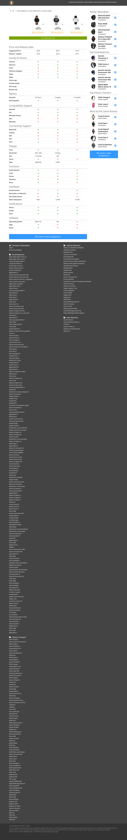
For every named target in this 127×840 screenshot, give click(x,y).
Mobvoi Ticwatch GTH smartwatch (19, 331)
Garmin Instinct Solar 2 (16, 268)
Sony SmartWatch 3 (15, 608)
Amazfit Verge (13, 423)
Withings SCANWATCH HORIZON (74, 248)
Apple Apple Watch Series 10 (18, 257)
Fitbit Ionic (12, 502)
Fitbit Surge (12, 628)
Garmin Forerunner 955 (16, 308)
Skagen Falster (13, 479)
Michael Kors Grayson (15, 477)
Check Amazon (37, 32)
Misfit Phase (67, 299)
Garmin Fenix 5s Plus (15, 459)
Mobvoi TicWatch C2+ (15, 378)
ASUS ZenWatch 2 (14, 561)
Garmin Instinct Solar (15, 385)
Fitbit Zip (11, 813)
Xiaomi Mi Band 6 (14, 646)
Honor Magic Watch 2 (15, 324)
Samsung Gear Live (15, 619)
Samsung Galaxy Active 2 (16, 412)
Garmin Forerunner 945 (16, 344)
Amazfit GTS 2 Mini (15, 360)
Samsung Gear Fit (14, 792)
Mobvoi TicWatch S (15, 500)
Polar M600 (12, 542)
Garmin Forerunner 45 (16, 419)
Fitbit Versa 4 (13, 295)
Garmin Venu (13, 410)
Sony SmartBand (14, 790)
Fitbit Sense (12, 376)
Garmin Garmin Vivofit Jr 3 (72, 322)
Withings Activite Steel (70, 308)
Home (11, 248)
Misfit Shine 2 (13, 756)
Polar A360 (12, 736)
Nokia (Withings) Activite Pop (72, 311)
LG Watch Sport (14, 520)
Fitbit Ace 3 (67, 331)
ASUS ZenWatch (14, 585)
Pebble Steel (13, 606)
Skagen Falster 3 (14, 396)
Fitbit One (12, 815)
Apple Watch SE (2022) (16, 284)
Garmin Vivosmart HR (15, 754)
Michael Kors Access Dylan (17, 531)
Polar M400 (12, 581)
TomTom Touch (13, 716)
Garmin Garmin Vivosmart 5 (17, 642)
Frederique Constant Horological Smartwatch (77, 281)
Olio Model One (14, 588)
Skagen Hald (67, 295)
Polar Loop (12, 772)
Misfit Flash (12, 797)
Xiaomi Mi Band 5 (14, 662)
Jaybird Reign (13, 743)
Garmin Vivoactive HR (15, 551)
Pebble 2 (11, 547)
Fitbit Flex (12, 819)
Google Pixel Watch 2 (15, 263)
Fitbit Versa (12, 475)
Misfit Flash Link (14, 770)
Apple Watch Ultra (14, 286)
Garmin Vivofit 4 (14, 687)
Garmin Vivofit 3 (14, 738)
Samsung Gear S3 (14, 536)
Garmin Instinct (14, 437)
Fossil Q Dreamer (14, 750)
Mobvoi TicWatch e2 (15, 434)
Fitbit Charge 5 (13, 644)
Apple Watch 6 (13, 369)
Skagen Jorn (67, 297)
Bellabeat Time (68, 252)
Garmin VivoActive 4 (15, 407)
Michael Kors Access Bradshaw (18, 529)
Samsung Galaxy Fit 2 (15, 653)
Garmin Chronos (14, 455)
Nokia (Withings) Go (15, 732)
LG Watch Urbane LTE (15, 601)
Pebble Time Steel (14, 590)
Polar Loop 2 (13, 759)
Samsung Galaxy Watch (16, 450)
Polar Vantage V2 (14, 340)
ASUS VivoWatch (14, 583)
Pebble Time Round (15, 565)
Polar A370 (12, 709)
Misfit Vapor (13, 527)
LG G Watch (12, 612)
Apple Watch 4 (13, 446)
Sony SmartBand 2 (14, 765)
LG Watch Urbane (14, 592)
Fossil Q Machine (69, 279)
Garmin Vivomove (69, 304)
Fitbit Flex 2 (12, 720)
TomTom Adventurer (15, 533)
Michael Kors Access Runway (18, 439)
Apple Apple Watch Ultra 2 (17, 259)
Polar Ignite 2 (13, 349)
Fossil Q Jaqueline (69, 290)
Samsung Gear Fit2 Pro (16, 700)
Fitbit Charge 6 (13, 639)
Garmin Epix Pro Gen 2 (16, 266)
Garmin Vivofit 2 (14, 810)
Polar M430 (12, 511)
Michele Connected (69, 286)
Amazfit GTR (13, 403)
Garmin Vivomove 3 (15, 394)
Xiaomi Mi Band (14, 727)
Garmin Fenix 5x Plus (15, 457)
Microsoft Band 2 (14, 763)
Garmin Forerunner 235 (16, 482)
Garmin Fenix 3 (13, 603)
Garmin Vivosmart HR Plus (17, 702)
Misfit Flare (12, 696)
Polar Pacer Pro (14, 304)
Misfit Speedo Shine (15, 768)
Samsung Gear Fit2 (15, 734)
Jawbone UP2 (13, 777)
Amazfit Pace (13, 473)
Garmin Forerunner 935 (16, 513)
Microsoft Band (13, 799)
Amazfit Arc (12, 684)
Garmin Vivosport (14, 698)
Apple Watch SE (14, 367)
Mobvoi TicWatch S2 (15, 432)
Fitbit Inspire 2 (13, 657)
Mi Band (12, 707)
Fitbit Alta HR (13, 714)
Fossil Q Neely (68, 293)
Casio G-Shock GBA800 (16, 452)
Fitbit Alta (12, 741)
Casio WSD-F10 (13, 554)
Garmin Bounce (68, 320)
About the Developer (15, 250)
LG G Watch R (13, 615)
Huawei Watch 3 (14, 362)
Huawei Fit (12, 538)
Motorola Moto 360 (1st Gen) (18, 617)
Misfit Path (67, 275)
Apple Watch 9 (13, 272)
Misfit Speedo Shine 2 (15, 723)
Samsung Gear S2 (14, 574)
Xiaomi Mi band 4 (14, 669)
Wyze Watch (13, 322)
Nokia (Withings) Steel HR (71, 302)
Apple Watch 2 (13, 540)
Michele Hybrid (68, 272)
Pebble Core (13, 729)
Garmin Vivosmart (14, 808)
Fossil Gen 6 (12, 315)
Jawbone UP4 (13, 774)
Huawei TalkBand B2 (15, 781)
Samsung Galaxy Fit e (15, 673)
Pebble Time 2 (13, 545)
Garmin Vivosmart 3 (15, 693)
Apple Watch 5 (13, 414)
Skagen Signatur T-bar (70, 288)
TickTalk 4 (66, 324)
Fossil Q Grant (68, 306)
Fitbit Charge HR (14, 786)
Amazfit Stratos (13, 470)
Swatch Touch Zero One (16, 597)
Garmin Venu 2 (13, 365)
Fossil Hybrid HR (69, 257)
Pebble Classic (13, 626)
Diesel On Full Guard (15, 484)
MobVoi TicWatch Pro (15, 461)
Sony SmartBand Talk (15, 788)
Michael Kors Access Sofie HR (18, 428)
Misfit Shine (12, 795)
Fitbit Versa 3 (13, 374)
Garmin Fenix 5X (14, 504)
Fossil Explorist (13, 468)
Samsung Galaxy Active (16, 421)
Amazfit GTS (13, 401)
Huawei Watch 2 (14, 515)
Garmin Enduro (14, 335)
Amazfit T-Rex (13, 398)
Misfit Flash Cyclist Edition (17, 752)
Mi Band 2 (12, 705)
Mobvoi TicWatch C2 (15, 441)
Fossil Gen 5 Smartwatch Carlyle (19, 405)
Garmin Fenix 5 (13, 509)
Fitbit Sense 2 (13, 297)
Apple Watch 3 (13, 493)
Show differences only (48, 38)
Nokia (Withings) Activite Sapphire (74, 313)
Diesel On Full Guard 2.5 (16, 448)
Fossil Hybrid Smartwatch (71, 259)
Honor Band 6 (13, 651)
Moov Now (12, 761)
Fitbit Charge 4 (13, 664)
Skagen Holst (68, 270)
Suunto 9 (12, 333)
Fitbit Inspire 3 (13, 293)
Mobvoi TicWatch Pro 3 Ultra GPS (19, 313)
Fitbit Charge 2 (13, 718)
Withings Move (68, 268)
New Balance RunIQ (15, 524)
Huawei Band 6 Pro (15, 648)
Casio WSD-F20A (14, 464)
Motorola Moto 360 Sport (17, 572)
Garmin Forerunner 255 (16, 306)
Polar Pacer (12, 302)
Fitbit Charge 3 (13, 678)
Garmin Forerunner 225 (16, 576)
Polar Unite (12, 380)
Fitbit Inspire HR (14, 671)
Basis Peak (12, 630)
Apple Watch (13, 633)
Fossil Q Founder (14, 558)
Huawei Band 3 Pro (15, 666)
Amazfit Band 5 (13, 660)
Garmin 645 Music (14, 466)
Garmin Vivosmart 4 (15, 675)
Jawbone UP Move (14, 806)
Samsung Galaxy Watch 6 (17, 261)
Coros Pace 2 (13, 351)
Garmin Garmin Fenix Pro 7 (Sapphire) (20, 279)
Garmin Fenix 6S (14, 338)
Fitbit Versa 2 (13, 416)
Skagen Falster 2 (14, 425)
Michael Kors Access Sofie (17, 486)
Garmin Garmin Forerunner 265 (19, 277)
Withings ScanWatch (70, 250)
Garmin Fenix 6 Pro (15, 342)
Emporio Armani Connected (17, 430)
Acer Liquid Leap (14, 711)
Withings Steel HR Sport (71, 266)
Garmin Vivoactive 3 (15, 488)
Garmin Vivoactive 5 (15, 270)
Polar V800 (12, 579)
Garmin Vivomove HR (70, 277)
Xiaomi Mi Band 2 (14, 725)
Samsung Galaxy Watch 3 (17, 387)
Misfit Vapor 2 (13, 443)
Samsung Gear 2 (14, 621)
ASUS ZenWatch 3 (14, 522)
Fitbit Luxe (12, 655)
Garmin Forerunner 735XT (17, 549)
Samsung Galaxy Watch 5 (17, 290)
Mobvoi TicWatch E (15, 497)
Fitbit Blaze (12, 556)
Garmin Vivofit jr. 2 (69, 326)
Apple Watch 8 (13, 299)
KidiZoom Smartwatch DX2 (72, 329)
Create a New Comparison (48, 236)
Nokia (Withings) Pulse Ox (17, 783)
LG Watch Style (13, 518)
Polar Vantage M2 (14, 353)
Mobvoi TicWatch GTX (15, 383)
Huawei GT (12, 389)
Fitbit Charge (13, 817)
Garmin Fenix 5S (14, 506)
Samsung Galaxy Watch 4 (17, 320)
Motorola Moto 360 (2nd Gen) (18, 570)
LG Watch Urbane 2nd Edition (18, 563)
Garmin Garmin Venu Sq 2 (17, 281)
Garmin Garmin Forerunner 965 (19, 275)
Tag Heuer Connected (70, 254)
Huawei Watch (13, 594)
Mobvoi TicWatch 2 (15, 495)
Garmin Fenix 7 (13, 288)
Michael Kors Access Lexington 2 (19, 392)
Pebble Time (13, 599)
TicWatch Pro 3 (13, 356)
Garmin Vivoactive (14, 610)
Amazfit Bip (12, 689)
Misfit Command (69, 284)
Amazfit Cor (12, 682)
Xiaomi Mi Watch (14, 358)
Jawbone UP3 (13, 801)
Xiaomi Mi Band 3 (14, 680)
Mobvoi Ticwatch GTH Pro (17, 311)
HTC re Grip (12, 779)
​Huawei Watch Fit (14, 329)
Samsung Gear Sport (15, 491)
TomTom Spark (13, 567)
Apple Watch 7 (13, 317)
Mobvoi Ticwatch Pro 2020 (17, 371)
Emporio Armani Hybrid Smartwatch (75, 261)
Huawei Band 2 (13, 691)
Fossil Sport (12, 326)
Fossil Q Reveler (14, 747)
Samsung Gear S (14, 624)
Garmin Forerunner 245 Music (18, 347)
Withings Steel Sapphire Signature (74, 263)
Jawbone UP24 (13, 804)
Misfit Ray (12, 745)
